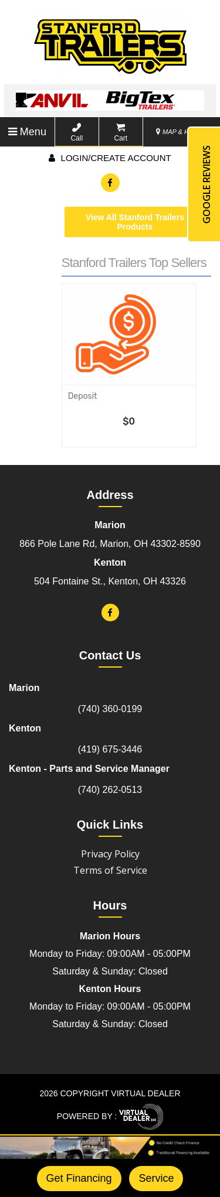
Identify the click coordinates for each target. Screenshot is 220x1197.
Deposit (82, 396)
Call (76, 132)
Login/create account (110, 158)
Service (156, 1178)
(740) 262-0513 (110, 790)
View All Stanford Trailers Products (135, 222)
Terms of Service (110, 870)
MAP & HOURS (182, 131)
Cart (120, 132)
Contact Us (110, 655)
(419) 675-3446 (110, 749)
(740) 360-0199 (110, 709)
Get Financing (79, 1178)
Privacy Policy (110, 853)
